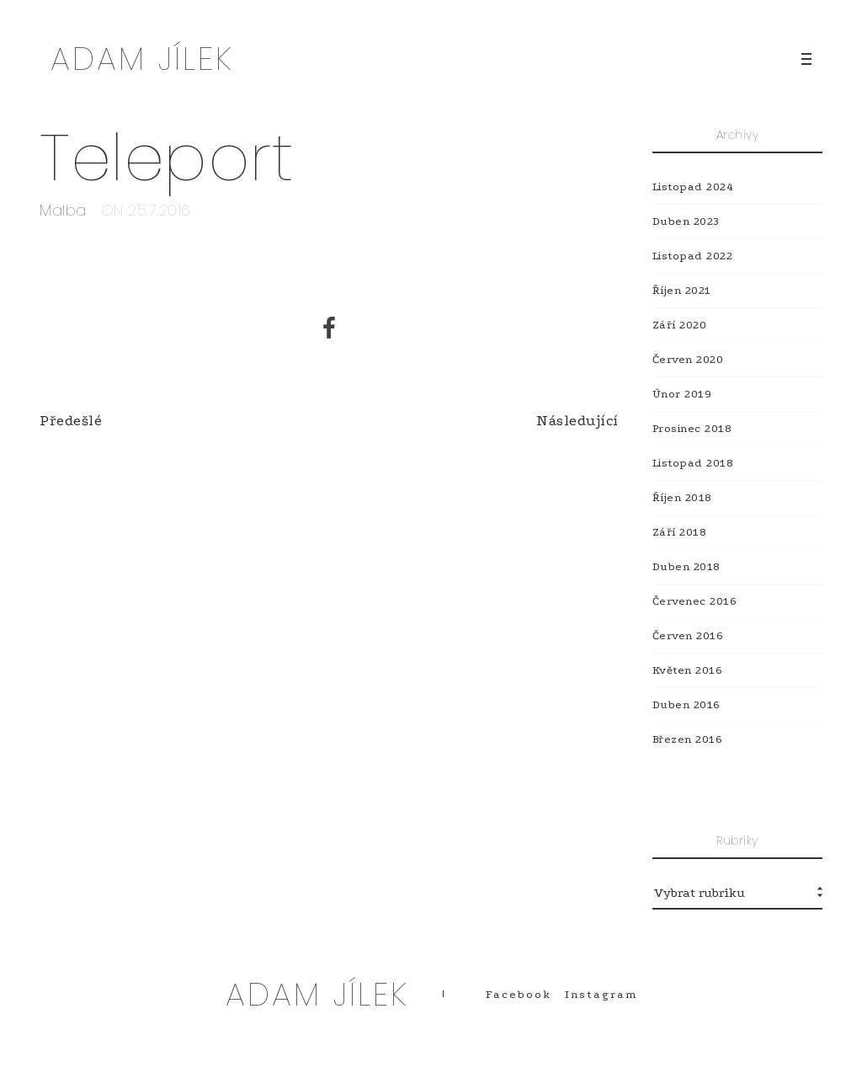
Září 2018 (679, 532)
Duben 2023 (686, 221)
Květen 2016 (687, 670)
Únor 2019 (682, 393)
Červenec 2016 (694, 601)
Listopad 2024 (693, 186)
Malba (63, 210)
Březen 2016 (687, 739)
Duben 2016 (686, 704)
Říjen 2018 (682, 497)
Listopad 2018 (693, 462)
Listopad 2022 (692, 255)
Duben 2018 (686, 566)
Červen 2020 (688, 359)
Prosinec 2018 (692, 428)
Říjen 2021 (681, 290)
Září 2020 (679, 324)
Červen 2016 (688, 635)
